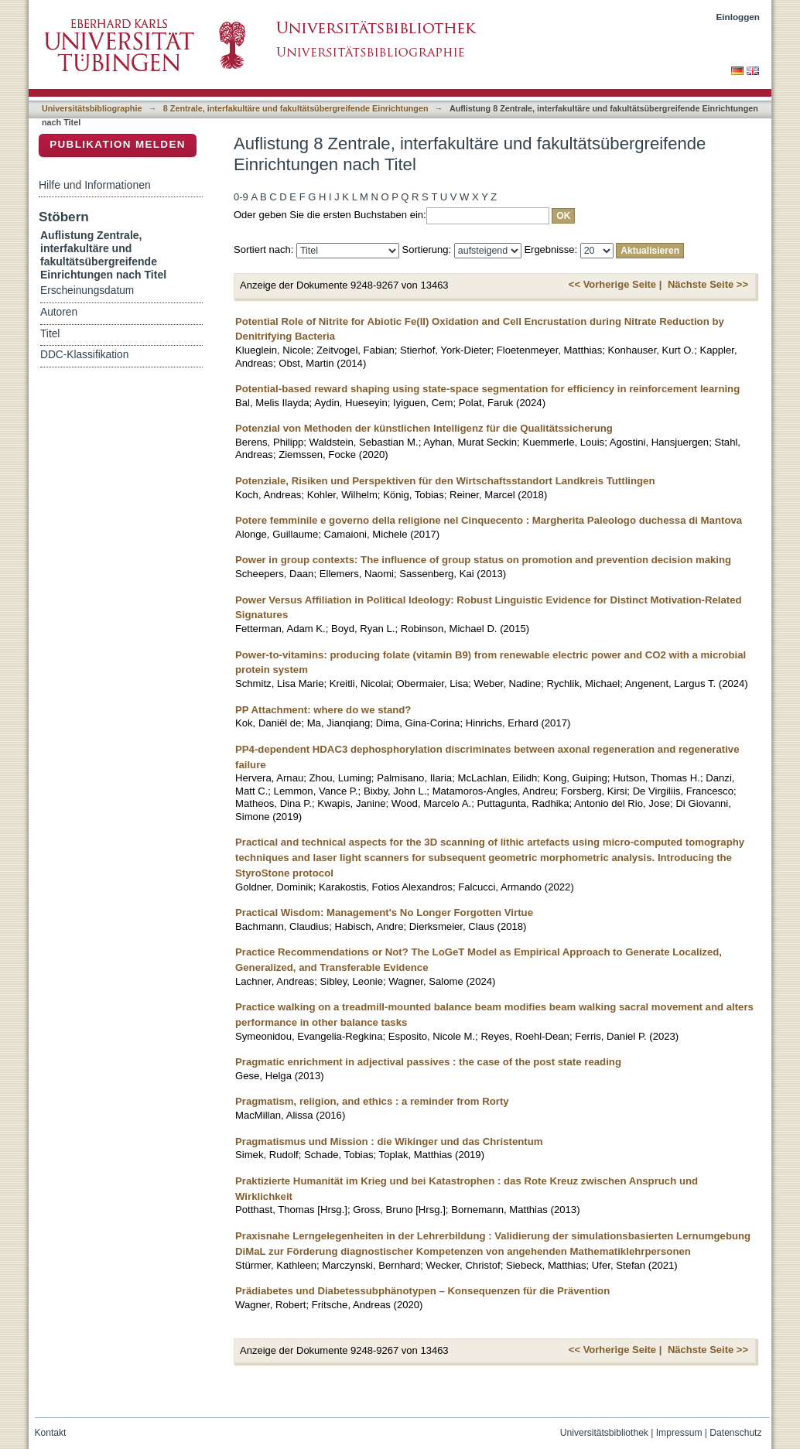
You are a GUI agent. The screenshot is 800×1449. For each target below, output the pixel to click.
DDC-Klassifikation (84, 355)
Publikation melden (118, 144)
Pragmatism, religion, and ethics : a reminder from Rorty (372, 1101)
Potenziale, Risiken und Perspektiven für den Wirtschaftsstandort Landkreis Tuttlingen (445, 481)
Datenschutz (735, 1432)
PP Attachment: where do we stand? (323, 710)
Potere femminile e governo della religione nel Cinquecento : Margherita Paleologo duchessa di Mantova (488, 520)
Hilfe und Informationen (95, 185)
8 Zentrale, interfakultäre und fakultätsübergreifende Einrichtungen (296, 108)
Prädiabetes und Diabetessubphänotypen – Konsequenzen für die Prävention (422, 1291)
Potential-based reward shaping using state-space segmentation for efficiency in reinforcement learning (487, 389)
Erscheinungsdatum (87, 290)
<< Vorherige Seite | (615, 284)
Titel (50, 334)
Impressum (679, 1432)
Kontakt (51, 1432)
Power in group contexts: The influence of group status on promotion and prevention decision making (483, 560)
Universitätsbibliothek (604, 1432)
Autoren (58, 312)
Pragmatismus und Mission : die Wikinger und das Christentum (389, 1141)
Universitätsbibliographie (92, 108)
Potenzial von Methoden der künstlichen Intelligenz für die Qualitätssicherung (424, 428)
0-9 (241, 197)
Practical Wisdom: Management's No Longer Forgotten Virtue (384, 912)
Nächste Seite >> (708, 284)
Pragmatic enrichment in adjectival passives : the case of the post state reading (428, 1062)
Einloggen (738, 17)
